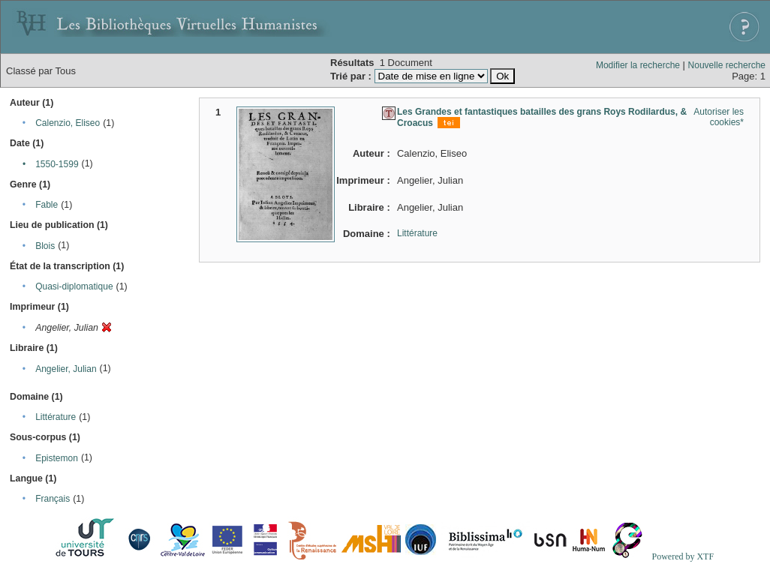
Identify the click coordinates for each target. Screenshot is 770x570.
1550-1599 (56, 164)
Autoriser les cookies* (718, 117)
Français (52, 499)
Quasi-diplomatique (74, 286)
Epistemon (56, 458)
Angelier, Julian (65, 369)
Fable (46, 205)
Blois (45, 246)
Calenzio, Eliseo (67, 123)
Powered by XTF (682, 556)
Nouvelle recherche (726, 65)
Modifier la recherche (638, 65)
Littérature (55, 417)
